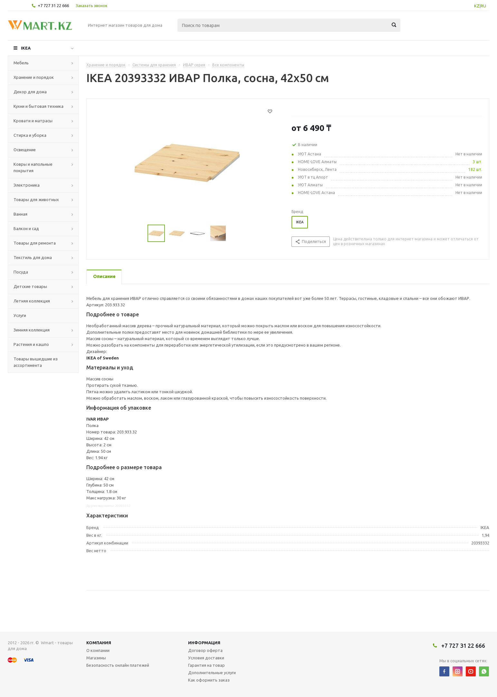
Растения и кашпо (31, 344)
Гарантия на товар (206, 665)
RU (483, 6)
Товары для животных (36, 199)
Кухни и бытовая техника (38, 106)
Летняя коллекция (32, 301)
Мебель (21, 62)
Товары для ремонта (35, 243)
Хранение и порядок (34, 77)
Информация (204, 642)
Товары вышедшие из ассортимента (36, 362)
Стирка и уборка (30, 135)
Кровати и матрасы (33, 120)
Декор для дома (30, 91)
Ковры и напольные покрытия (33, 167)
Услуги (20, 315)
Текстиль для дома (33, 257)
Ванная (20, 214)
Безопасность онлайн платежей (117, 665)
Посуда (21, 272)
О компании (98, 650)
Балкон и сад (26, 228)
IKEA (26, 48)
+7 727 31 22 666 (53, 5)
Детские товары (30, 286)
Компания (98, 642)
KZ (477, 6)
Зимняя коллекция (32, 330)
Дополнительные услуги (212, 672)
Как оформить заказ (209, 680)
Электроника (27, 185)
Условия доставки (206, 657)
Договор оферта (205, 650)
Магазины (96, 657)
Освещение (25, 149)
